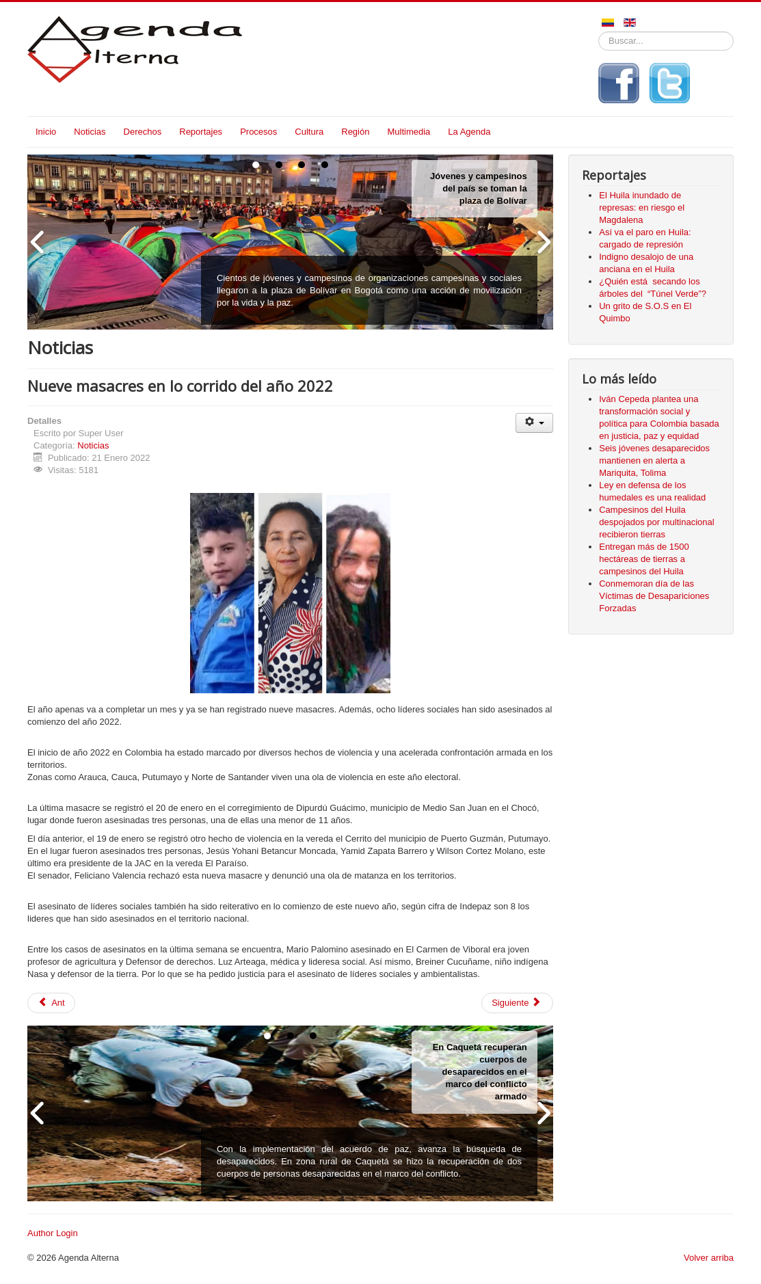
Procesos (258, 131)
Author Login (52, 1233)
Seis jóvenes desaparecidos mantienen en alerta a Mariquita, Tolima (654, 460)
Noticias (89, 131)
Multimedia (408, 131)
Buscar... (598, 31)
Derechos (143, 131)
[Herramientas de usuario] (534, 423)
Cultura (309, 131)
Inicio (46, 131)
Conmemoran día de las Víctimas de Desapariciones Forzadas (654, 595)
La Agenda (469, 131)
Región (355, 131)
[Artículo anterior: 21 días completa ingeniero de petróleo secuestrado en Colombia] (51, 1003)
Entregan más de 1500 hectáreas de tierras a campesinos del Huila (644, 558)
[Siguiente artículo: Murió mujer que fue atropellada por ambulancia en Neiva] (517, 1003)
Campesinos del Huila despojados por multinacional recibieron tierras (656, 522)
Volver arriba (709, 1258)
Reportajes (200, 131)
